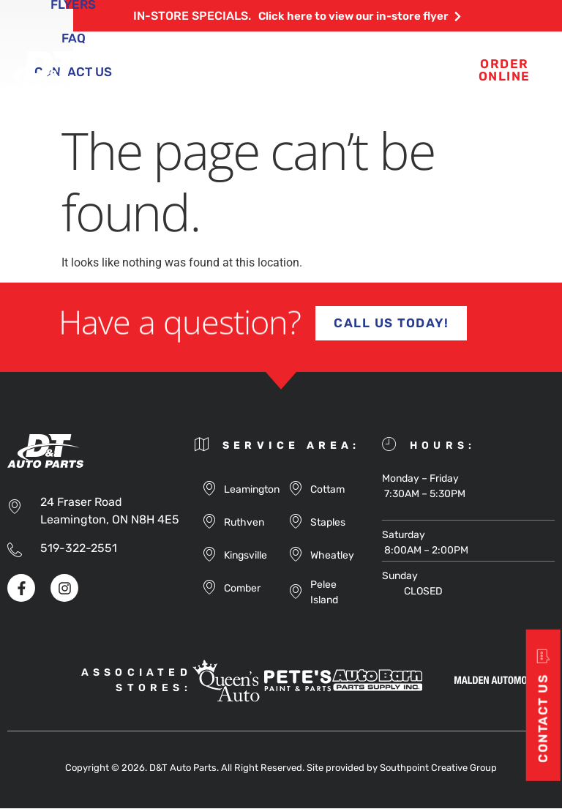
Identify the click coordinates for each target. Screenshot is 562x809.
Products (249, 55)
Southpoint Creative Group (438, 768)
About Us (155, 55)
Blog (328, 55)
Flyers (397, 55)
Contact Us (299, 89)
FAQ (219, 89)
